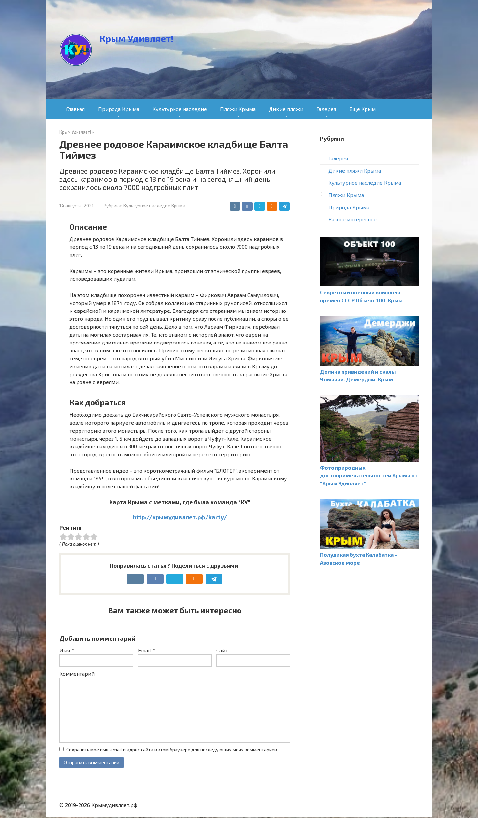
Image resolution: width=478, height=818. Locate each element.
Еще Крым (362, 109)
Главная (75, 109)
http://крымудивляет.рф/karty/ (180, 517)
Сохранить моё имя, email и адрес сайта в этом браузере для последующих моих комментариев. (172, 749)
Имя (66, 650)
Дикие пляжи (286, 109)
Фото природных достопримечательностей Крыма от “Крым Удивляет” (369, 475)
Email (146, 650)
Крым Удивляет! (136, 38)
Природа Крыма (118, 109)
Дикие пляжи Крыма (354, 170)
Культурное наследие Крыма (154, 205)
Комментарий (77, 674)
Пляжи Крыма (238, 109)
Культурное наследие (179, 109)
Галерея (326, 109)
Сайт (222, 650)
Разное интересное (352, 219)
